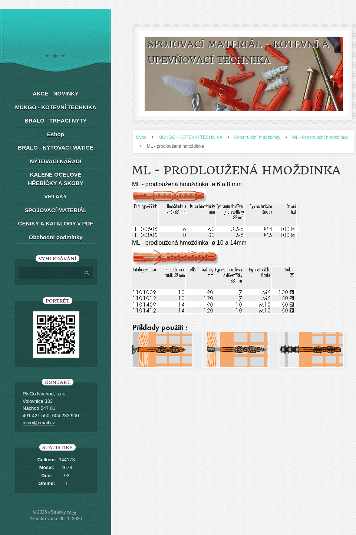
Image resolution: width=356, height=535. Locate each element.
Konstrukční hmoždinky (257, 137)
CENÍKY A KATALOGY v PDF (55, 223)
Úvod (141, 137)
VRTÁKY (55, 196)
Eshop (55, 134)
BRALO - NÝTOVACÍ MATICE (55, 147)
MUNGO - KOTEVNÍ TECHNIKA (190, 137)
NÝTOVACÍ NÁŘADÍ (56, 161)
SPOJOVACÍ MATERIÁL (56, 210)
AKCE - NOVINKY (56, 93)
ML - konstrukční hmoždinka (320, 137)
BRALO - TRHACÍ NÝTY (55, 120)
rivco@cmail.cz (39, 422)
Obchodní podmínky (56, 237)
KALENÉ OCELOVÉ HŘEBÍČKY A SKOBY (55, 178)
